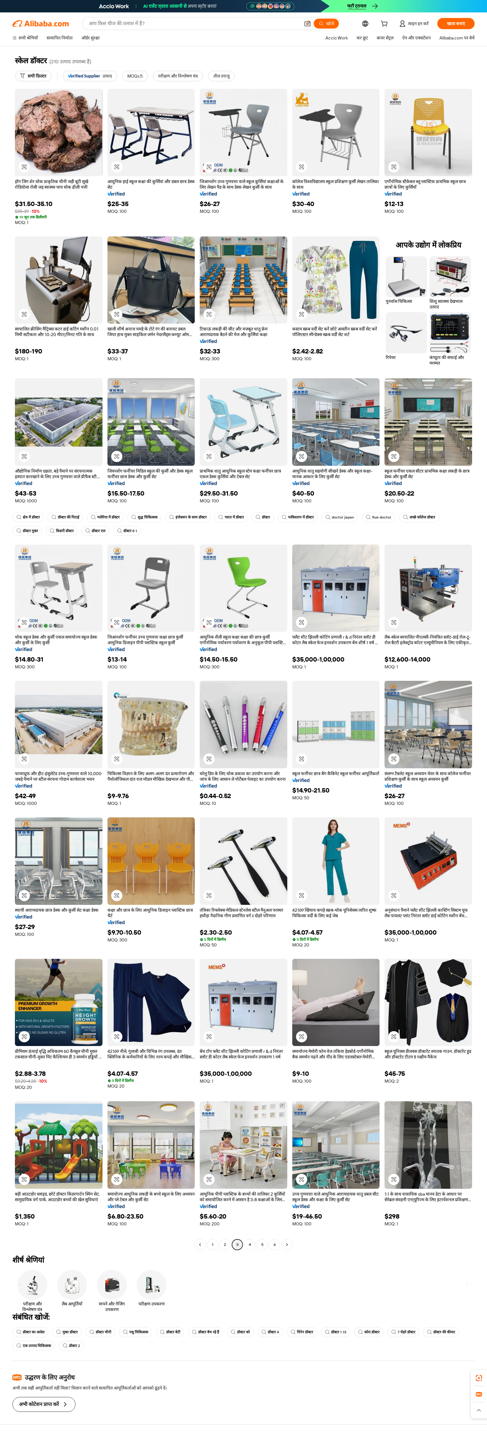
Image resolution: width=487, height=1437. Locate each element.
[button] (307, 23)
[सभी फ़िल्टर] (33, 76)
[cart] (385, 24)
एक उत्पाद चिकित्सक (33, 1345)
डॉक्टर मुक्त (27, 530)
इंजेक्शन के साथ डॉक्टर (188, 517)
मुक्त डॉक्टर (67, 1332)
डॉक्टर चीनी (100, 1332)
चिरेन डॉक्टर (302, 1332)
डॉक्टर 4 (270, 1332)
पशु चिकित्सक (135, 1332)
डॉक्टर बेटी (170, 1332)
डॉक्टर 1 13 (335, 1332)
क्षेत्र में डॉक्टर (28, 517)
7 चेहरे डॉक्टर (403, 1332)
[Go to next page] (287, 1244)
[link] (479, 1378)
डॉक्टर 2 (71, 1345)
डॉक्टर (263, 517)
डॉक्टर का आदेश (30, 1332)
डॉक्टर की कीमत (441, 1332)
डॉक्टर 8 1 (127, 530)
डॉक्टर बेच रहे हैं (205, 1332)
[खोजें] (326, 24)
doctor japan (339, 517)
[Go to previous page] (200, 1244)
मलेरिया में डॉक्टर (105, 517)
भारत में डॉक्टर (231, 517)
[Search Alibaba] (194, 23)
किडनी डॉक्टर (62, 530)
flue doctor (378, 517)
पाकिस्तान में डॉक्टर (298, 517)
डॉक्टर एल (95, 530)
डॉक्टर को (240, 1332)
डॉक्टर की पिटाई (65, 517)
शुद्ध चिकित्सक (144, 517)
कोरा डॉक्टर (369, 1332)
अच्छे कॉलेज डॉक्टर (419, 517)
